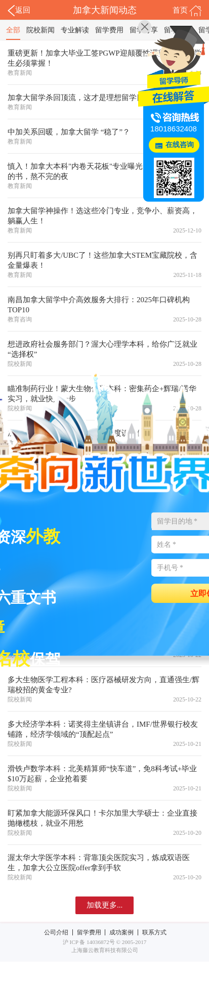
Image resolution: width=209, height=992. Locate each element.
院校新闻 (40, 30)
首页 (187, 10)
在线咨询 (179, 145)
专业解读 (75, 30)
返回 (19, 10)
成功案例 (121, 932)
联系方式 (154, 932)
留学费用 (109, 30)
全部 (13, 30)
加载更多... (104, 905)
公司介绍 (56, 932)
